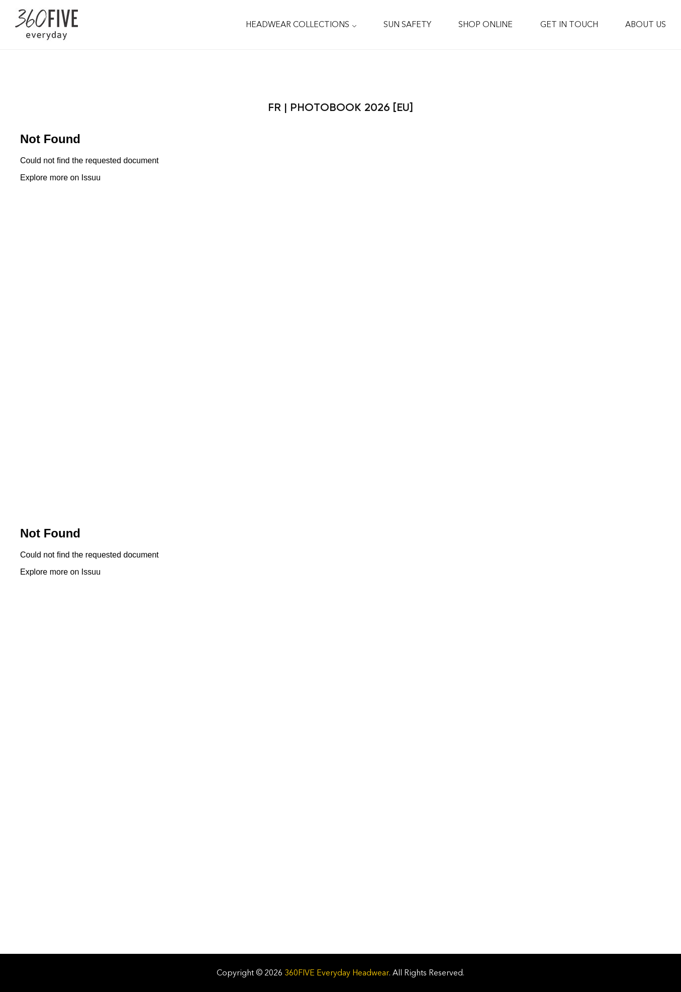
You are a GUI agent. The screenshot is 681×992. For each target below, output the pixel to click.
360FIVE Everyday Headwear (336, 972)
